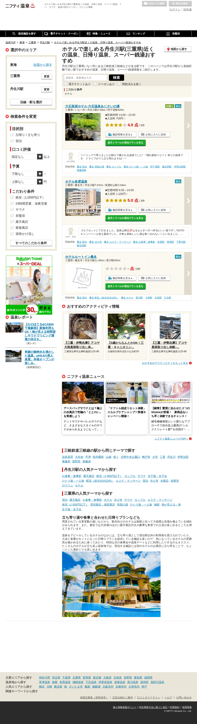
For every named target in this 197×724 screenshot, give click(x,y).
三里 (162, 456)
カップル (130, 476)
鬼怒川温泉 (157, 682)
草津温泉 (44, 682)
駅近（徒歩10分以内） (100, 480)
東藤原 (66, 461)
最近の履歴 (180, 4)
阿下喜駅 (155, 166)
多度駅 (160, 242)
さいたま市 (76, 686)
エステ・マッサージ (128, 480)
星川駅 (139, 297)
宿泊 (145, 480)
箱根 (55, 682)
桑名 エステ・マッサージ (117, 242)
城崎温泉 (78, 682)
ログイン (174, 9)
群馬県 (87, 677)
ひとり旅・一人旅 (73, 480)
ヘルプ (168, 697)
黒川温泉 (132, 682)
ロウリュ (67, 485)
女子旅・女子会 (157, 476)
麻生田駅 (167, 166)
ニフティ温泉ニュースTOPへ (171, 438)
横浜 (42, 686)
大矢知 (79, 456)
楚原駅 (170, 242)
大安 (155, 456)
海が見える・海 (171, 504)
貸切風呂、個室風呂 (102, 504)
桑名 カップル (113, 166)
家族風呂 (22, 227)
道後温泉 (119, 682)
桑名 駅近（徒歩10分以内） (104, 297)
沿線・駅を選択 (31, 102)
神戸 (144, 686)
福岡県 (148, 677)
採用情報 (187, 707)
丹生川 (171, 456)
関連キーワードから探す (22, 691)
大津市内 (133, 686)
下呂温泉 (91, 682)
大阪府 (107, 677)
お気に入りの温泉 (154, 4)
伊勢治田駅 (180, 166)
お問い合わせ (184, 697)
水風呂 (164, 480)
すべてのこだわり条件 (31, 243)
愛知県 (138, 677)
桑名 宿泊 (82, 166)
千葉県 (66, 677)
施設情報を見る (121, 134)
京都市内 (120, 686)
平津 (88, 456)
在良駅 (158, 297)
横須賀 (58, 686)
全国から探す (42, 64)
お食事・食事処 (71, 476)
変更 (46, 76)
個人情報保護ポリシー (125, 707)
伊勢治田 (183, 456)
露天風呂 (88, 476)
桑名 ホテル (127, 297)
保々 (116, 456)
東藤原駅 (81, 170)
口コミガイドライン (148, 697)
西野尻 (76, 461)
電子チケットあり (80, 84)
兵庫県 (76, 677)
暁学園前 (98, 456)
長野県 (128, 677)
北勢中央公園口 (130, 456)
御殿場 (96, 686)
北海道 (117, 677)
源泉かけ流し (25, 233)
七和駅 (148, 297)
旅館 (157, 504)
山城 (108, 456)
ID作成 (187, 9)
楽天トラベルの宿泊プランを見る (125, 142)
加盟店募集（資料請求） (94, 697)
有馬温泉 (65, 682)
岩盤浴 (175, 480)
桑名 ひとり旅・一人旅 (136, 166)
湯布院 (144, 682)
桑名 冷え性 (95, 242)
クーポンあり (106, 84)
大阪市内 (107, 686)
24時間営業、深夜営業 (31, 203)
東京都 (97, 677)
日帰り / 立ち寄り (28, 135)
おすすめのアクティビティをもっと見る (165, 363)
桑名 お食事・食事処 (144, 242)
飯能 (87, 686)
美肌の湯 (122, 504)
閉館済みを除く (131, 84)
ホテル (79, 485)
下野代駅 (181, 242)
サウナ (142, 476)
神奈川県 (44, 677)
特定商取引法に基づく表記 (153, 707)
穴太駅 (167, 297)
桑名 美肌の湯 (96, 166)
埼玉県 (56, 677)
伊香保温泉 (105, 682)
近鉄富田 (67, 456)
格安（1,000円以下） (109, 476)
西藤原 (87, 461)
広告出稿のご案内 (122, 697)
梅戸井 (146, 456)
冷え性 (154, 480)
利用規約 (174, 707)
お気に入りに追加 (155, 134)
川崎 (49, 686)
